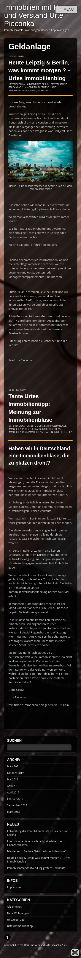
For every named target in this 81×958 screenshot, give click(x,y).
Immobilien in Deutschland (40, 87)
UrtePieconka (16, 84)
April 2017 (13, 792)
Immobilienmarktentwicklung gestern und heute (36, 868)
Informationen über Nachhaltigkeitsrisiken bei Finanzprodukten (34, 843)
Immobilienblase (52, 428)
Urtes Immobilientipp (39, 425)
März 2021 (13, 766)
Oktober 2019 (15, 773)
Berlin (45, 84)
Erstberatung (59, 84)
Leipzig (32, 90)
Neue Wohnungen (18, 913)
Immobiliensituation (40, 432)
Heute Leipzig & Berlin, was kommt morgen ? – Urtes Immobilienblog (39, 70)
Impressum (14, 887)
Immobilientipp (63, 432)
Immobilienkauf (17, 90)
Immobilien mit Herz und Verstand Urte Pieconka (34, 944)
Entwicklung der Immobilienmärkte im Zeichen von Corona (37, 833)
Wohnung (43, 90)
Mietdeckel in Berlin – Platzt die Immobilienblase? (37, 851)
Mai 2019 (12, 779)
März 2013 (13, 812)
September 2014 (17, 805)
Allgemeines (34, 84)
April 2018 (13, 786)
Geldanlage (15, 87)
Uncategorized (16, 920)
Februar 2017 (15, 799)
